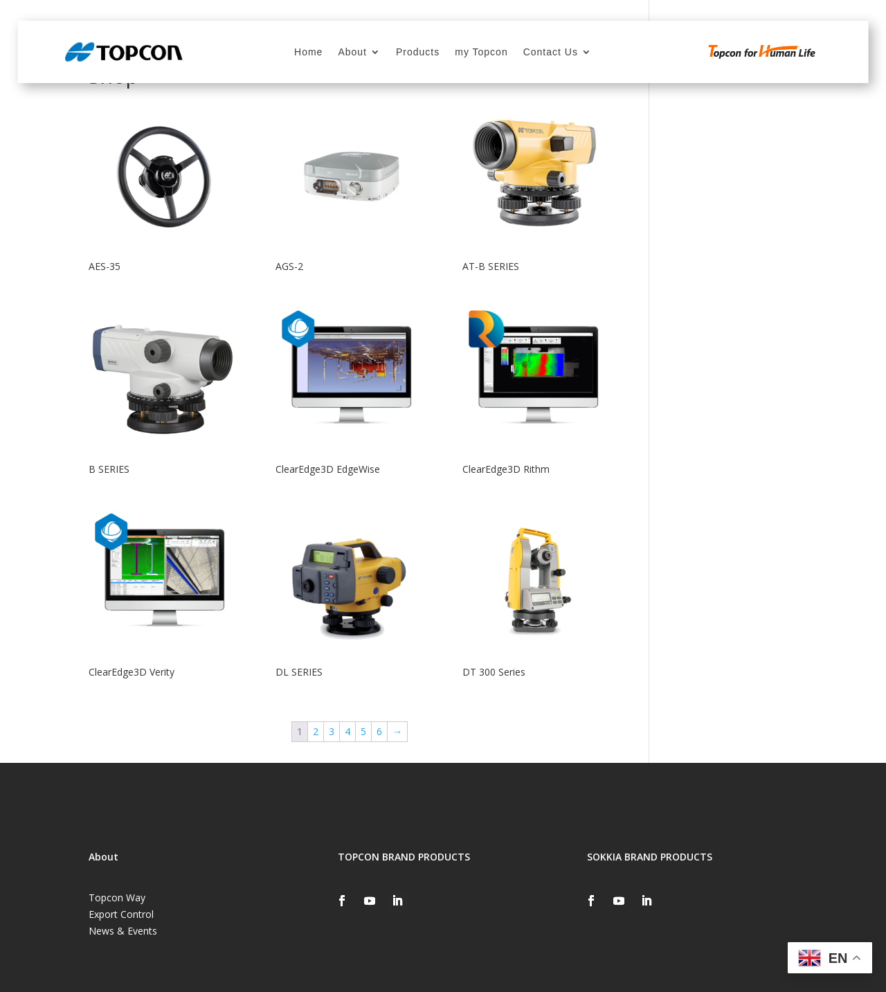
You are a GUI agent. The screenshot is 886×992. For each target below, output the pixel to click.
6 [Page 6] (379, 731)
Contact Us (550, 52)
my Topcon (481, 52)
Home (308, 52)
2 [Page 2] (315, 731)
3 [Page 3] (331, 731)
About (352, 52)
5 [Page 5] (363, 731)
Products (418, 52)
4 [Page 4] (347, 731)
